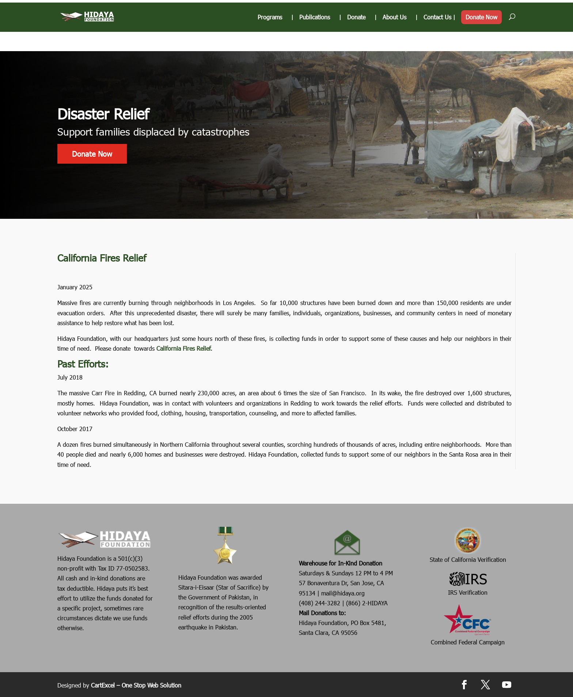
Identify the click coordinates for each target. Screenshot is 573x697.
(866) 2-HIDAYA (367, 602)
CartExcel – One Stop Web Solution (136, 685)
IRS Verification (467, 583)
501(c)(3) (129, 558)
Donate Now (481, 36)
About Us (394, 37)
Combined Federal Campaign (468, 624)
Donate (356, 37)
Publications (314, 37)
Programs (270, 37)
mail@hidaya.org (343, 593)
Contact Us (437, 37)
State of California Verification (468, 545)
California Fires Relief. (184, 348)
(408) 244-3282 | (322, 602)
